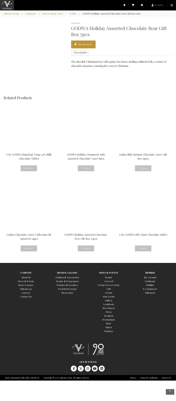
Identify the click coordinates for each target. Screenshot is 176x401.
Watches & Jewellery (67, 285)
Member (150, 272)
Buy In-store (85, 44)
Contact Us (26, 296)
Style (108, 323)
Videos (108, 327)
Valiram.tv (150, 292)
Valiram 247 (26, 288)
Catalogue (30, 13)
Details (29, 168)
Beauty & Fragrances (67, 281)
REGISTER (159, 5)
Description (80, 52)
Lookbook (108, 304)
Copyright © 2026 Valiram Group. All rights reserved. (66, 377)
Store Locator (25, 285)
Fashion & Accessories (67, 277)
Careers (25, 292)
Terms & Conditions (149, 377)
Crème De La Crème (109, 285)
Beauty (108, 277)
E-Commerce (150, 288)
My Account (150, 277)
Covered (108, 281)
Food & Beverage (67, 288)
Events (108, 292)
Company (26, 272)
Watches (108, 331)
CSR (109, 288)
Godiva (72, 13)
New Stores (109, 308)
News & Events (26, 281)
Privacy (133, 377)
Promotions (108, 319)
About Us (26, 277)
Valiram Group (11, 13)
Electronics (67, 292)
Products (108, 315)
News (109, 311)
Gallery (108, 300)
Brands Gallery (67, 272)
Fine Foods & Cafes (52, 13)
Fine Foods (108, 296)
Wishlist (150, 285)
